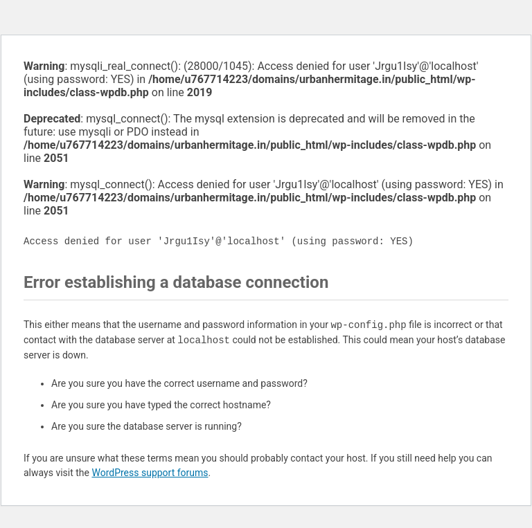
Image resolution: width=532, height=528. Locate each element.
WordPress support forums (149, 472)
